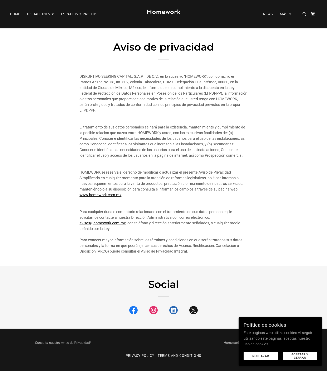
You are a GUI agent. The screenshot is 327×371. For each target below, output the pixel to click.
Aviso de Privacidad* (76, 343)
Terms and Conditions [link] (179, 356)
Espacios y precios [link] (79, 14)
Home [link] (15, 14)
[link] (163, 14)
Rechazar (260, 356)
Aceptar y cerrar (299, 356)
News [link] (268, 14)
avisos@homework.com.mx (102, 223)
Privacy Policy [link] (140, 356)
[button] (41, 14)
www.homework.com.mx (100, 195)
